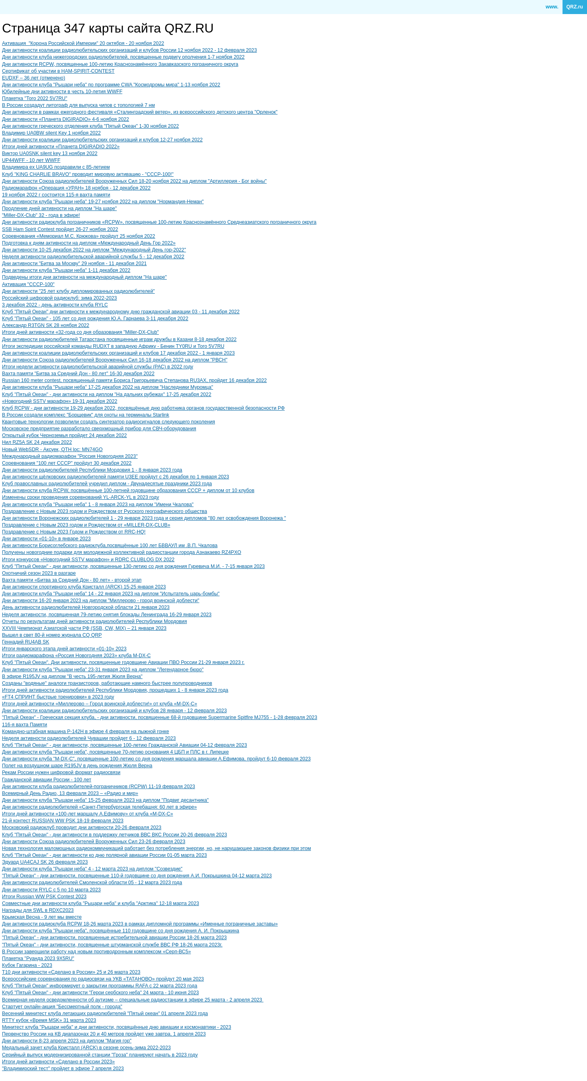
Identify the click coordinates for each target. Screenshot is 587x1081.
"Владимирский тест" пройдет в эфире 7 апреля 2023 (63, 1068)
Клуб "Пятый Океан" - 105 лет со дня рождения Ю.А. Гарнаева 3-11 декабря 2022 (95, 318)
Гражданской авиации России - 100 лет (46, 780)
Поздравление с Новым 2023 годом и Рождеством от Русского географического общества (104, 511)
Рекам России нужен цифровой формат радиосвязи (61, 772)
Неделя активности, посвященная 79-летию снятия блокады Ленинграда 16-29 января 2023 (106, 614)
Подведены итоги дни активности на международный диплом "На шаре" (84, 277)
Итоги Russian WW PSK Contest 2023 (44, 896)
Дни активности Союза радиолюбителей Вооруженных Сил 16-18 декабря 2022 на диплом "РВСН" (114, 360)
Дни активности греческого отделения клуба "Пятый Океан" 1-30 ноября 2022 (90, 126)
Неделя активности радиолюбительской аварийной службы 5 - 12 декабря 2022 (93, 257)
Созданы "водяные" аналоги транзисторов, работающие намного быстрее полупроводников (107, 683)
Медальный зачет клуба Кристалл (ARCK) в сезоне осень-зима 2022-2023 (86, 1047)
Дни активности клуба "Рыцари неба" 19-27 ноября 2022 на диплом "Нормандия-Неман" (103, 201)
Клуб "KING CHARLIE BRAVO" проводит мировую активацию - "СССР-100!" (88, 174)
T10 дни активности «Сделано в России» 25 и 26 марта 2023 (71, 972)
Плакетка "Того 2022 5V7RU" (34, 98)
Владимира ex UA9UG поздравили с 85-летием (56, 167)
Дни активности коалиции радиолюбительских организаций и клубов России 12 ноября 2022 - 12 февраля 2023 (129, 50)
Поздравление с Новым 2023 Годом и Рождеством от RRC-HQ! (74, 532)
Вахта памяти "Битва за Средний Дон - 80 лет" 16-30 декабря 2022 (78, 373)
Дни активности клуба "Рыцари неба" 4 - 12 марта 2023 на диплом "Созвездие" (92, 869)
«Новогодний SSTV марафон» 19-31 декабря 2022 (59, 401)
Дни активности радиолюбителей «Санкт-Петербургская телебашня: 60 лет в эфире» (99, 807)
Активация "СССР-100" (28, 284)
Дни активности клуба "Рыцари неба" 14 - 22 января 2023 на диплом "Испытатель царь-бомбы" (110, 594)
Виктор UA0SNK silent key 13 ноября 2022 (49, 153)
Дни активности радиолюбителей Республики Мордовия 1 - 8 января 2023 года (92, 470)
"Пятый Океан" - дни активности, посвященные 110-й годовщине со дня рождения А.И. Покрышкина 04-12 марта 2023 (137, 876)
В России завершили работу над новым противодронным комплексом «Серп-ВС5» (96, 951)
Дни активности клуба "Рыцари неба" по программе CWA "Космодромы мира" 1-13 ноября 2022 (111, 85)
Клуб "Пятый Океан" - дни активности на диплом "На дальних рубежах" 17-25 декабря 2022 (106, 394)
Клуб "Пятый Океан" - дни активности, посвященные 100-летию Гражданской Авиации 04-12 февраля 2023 (124, 745)
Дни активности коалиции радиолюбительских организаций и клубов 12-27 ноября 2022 (102, 140)
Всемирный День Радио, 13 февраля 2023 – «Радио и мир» (70, 793)
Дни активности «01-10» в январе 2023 (46, 539)
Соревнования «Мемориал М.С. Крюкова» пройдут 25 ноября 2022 (78, 236)
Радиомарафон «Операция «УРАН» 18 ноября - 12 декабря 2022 (76, 188)
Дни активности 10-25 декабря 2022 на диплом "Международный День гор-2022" (94, 250)
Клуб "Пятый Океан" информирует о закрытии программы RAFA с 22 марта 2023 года (99, 986)
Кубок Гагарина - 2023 (27, 965)
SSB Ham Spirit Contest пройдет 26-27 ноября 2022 (60, 229)
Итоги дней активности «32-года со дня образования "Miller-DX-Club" (80, 332)
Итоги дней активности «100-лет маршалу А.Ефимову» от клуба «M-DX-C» (87, 814)
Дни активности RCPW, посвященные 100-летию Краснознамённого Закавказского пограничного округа (120, 64)
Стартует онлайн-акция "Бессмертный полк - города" (62, 1006)
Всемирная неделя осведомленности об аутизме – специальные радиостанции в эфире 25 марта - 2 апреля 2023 (133, 1000)
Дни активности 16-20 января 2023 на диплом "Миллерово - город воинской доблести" (100, 600)
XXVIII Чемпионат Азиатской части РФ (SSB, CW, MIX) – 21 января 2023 (84, 628)
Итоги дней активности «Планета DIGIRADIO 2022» (61, 146)
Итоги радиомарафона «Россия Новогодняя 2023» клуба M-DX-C (76, 655)
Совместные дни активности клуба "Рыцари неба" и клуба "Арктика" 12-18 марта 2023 (100, 903)
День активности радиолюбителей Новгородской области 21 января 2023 (86, 607)
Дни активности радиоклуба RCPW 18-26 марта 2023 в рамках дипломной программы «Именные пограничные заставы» (140, 924)
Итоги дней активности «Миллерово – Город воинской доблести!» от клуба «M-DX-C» (99, 704)
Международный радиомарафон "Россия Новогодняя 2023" (70, 456)
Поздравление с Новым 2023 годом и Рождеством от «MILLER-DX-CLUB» (86, 525)
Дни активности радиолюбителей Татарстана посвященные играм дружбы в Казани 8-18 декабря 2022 (119, 339)
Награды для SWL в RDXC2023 (38, 910)
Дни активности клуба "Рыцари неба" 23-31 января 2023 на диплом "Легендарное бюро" (102, 669)
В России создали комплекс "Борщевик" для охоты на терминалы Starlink (85, 415)
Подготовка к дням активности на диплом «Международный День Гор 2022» (89, 243)
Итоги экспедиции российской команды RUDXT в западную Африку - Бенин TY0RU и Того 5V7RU (113, 346)
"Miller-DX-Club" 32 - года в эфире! (41, 215)
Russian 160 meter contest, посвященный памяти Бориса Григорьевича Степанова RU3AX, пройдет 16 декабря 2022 (134, 380)
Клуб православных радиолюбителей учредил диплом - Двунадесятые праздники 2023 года (107, 483)
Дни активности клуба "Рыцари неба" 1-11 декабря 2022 (66, 270)
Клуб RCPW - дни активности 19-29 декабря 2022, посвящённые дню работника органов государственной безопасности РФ (143, 408)
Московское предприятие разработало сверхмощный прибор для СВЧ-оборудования (99, 428)
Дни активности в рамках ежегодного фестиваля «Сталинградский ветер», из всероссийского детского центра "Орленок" (140, 112)
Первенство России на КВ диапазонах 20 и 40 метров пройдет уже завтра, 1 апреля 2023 (104, 1034)
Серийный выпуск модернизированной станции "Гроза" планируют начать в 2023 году (100, 1055)
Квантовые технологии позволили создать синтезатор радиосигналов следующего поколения (108, 422)
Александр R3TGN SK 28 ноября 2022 (45, 325)
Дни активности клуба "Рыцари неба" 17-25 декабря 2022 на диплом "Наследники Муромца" (107, 387)
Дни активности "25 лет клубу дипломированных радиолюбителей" (78, 291)
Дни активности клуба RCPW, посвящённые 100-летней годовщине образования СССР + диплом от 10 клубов (128, 490)
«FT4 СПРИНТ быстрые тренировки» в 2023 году (58, 697)
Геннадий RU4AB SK (25, 642)
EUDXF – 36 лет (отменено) (33, 78)
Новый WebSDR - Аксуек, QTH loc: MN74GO (52, 449)
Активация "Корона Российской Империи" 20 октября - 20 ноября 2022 (83, 43)
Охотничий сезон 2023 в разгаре (39, 573)
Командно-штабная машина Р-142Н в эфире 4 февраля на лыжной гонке (85, 731)
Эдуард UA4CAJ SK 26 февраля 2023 (45, 862)
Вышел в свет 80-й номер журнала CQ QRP (52, 635)
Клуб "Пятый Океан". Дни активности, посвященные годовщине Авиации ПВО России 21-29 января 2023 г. (123, 662)
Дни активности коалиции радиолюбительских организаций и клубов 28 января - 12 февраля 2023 (114, 710)
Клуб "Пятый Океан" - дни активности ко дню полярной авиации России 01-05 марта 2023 (104, 855)
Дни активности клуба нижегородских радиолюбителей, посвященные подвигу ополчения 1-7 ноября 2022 (123, 57)
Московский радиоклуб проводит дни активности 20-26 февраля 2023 (81, 827)
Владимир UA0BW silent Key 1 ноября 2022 (51, 133)
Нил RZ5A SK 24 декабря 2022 (37, 442)
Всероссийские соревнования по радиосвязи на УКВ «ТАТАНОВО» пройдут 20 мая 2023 (103, 979)
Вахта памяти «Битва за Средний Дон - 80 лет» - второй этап (72, 580)
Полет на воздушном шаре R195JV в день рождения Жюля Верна (77, 765)
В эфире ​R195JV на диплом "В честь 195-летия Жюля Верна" (72, 676)
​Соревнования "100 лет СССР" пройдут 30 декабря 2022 (67, 463)
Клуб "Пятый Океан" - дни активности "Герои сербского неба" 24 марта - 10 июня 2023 (100, 992)
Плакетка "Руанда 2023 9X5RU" (38, 958)
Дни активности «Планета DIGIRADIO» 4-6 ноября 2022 (65, 119)
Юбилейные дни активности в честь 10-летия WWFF (62, 91)
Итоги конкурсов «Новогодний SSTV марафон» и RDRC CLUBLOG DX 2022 (88, 559)
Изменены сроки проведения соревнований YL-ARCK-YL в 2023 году (80, 497)
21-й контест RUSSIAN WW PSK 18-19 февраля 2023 (63, 821)
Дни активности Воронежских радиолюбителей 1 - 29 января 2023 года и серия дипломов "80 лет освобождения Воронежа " (144, 518)
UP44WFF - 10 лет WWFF (31, 160)
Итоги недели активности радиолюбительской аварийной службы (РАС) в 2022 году (97, 367)
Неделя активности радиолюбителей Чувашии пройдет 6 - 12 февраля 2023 (89, 738)
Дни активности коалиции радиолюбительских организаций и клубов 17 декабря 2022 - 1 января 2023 (118, 353)
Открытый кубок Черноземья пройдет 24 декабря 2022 (64, 435)
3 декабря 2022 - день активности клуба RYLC (55, 305)
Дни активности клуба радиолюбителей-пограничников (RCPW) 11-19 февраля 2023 (98, 786)
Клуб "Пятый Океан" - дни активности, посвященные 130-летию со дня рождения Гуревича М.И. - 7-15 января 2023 (133, 566)
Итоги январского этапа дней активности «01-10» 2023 (64, 649)
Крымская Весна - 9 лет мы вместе (42, 917)
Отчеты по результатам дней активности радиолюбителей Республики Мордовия (94, 621)
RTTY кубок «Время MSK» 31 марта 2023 (49, 1020)
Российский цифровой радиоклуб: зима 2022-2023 (59, 298)
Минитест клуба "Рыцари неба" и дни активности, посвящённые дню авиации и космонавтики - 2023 (116, 1027)
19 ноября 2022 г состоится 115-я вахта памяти (56, 195)
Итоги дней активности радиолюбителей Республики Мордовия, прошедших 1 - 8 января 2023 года (115, 690)
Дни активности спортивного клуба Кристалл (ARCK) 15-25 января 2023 (84, 587)
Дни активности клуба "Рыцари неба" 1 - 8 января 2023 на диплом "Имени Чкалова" (97, 504)
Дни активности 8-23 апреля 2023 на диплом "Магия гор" (67, 1041)
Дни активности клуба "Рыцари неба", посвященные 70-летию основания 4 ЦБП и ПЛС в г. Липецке (115, 752)
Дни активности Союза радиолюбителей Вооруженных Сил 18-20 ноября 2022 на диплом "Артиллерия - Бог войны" (134, 181)
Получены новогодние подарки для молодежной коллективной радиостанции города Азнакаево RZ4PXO (121, 552)
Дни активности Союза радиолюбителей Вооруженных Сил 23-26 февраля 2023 (93, 841)
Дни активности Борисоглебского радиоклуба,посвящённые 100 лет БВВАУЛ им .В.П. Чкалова (109, 545)
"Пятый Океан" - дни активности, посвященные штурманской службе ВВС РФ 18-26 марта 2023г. (112, 945)
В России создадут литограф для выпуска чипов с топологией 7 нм (78, 105)
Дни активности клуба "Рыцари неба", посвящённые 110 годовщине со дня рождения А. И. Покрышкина (120, 931)
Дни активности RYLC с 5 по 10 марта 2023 (51, 890)
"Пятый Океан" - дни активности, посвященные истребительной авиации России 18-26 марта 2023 (114, 937)
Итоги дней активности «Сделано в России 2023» (58, 1062)
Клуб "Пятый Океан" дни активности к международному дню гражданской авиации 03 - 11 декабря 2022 (121, 312)
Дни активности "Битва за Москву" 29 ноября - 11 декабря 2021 (74, 263)
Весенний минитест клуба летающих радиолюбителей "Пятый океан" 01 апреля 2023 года (105, 1013)
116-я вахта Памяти (24, 724)
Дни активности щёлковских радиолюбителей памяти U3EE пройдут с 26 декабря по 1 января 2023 (115, 477)
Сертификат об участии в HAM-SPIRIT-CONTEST (58, 71)
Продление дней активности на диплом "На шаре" (59, 208)
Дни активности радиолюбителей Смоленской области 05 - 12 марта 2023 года (92, 882)
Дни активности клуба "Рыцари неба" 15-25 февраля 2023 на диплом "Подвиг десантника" (105, 800)
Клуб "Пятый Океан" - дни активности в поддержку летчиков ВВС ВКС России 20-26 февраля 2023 (114, 835)
